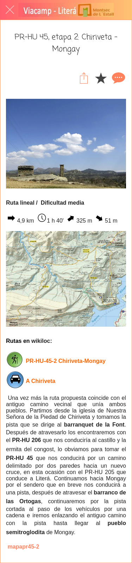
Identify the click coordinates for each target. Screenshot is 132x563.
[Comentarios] (117, 77)
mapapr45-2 (23, 547)
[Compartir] (83, 77)
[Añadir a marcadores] (100, 77)
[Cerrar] (10, 10)
